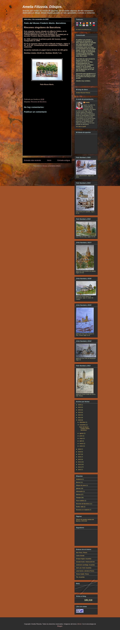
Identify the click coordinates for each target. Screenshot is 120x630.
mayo (81, 438)
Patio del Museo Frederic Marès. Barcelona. (84, 428)
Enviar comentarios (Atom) (51, 166)
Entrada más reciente (32, 160)
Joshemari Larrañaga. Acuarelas (85, 565)
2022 (79, 415)
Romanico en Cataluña (82, 509)
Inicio (49, 160)
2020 (79, 420)
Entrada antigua (63, 160)
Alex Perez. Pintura (81, 552)
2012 (79, 467)
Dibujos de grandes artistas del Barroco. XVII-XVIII (85, 520)
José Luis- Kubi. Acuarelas (83, 568)
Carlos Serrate (80, 555)
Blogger (59, 626)
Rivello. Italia (79, 506)
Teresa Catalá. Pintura (82, 574)
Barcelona (79, 590)
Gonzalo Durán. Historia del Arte (85, 562)
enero (81, 446)
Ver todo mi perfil (81, 126)
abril (81, 441)
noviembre (83, 425)
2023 (79, 412)
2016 (79, 457)
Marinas (78, 494)
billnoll (79, 624)
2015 (79, 459)
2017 (79, 454)
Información (79, 491)
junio (81, 436)
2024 (79, 410)
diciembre (83, 422)
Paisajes (78, 497)
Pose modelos (80, 500)
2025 (79, 407)
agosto (82, 433)
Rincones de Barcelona (38, 102)
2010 (79, 469)
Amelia (87, 102)
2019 (79, 449)
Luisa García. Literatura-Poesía (85, 571)
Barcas (78, 482)
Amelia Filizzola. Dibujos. (42, 7)
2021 (79, 417)
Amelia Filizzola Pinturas (83, 92)
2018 (79, 452)
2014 (79, 462)
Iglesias (78, 488)
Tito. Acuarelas (80, 577)
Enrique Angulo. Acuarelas (83, 558)
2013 (79, 464)
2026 (79, 405)
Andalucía (79, 479)
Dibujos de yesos (81, 485)
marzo (82, 443)
